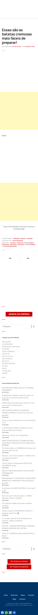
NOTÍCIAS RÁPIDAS (8, 363)
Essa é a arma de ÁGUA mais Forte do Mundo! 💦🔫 (18, 421)
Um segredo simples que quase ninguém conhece (17, 504)
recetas (13, 244)
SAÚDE (4, 368)
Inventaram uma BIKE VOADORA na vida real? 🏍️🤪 (18, 489)
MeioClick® (30, 46)
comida (13, 243)
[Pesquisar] (33, 326)
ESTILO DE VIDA (7, 356)
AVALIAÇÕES (6, 342)
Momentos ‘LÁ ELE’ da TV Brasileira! (15, 435)
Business (14, 595)
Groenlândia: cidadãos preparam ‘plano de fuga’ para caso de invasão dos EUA (17, 396)
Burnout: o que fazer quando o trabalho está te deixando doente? (18, 457)
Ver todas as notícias (19, 561)
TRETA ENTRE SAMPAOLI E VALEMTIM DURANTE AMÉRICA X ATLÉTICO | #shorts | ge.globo (17, 412)
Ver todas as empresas (19, 567)
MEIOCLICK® (28, 605)
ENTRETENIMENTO (8, 351)
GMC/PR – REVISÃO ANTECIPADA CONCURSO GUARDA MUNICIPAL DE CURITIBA (18, 527)
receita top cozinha (25, 243)
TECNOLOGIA (6, 371)
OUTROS (5, 366)
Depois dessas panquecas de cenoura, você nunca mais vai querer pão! (18, 404)
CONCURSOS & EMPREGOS (11, 347)
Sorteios (31, 595)
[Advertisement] (19, 111)
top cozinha (30, 244)
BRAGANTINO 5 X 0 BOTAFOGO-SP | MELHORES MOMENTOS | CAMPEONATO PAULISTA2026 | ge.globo (19, 480)
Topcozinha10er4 (10, 246)
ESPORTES (6, 354)
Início (6, 595)
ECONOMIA (5, 349)
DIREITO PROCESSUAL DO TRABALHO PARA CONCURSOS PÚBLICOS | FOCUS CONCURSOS (18, 442)
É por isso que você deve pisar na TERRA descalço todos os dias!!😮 (17, 497)
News (23, 595)
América (16, 238)
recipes (21, 244)
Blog (14, 599)
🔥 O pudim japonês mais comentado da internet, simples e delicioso (17, 520)
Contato (22, 599)
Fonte (4, 136)
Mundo (30, 238)
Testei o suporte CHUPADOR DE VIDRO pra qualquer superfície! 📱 (17, 512)
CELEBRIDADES (7, 344)
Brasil (23, 238)
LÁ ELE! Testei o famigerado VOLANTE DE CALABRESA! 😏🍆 (17, 464)
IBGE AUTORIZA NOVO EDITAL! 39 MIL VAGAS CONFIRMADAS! (18, 472)
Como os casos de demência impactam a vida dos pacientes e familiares (27, 258)
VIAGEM (4, 373)
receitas (5, 244)
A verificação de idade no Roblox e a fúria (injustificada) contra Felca (17, 429)
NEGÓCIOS (5, 361)
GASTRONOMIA (17, 240)
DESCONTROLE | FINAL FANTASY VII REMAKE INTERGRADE (18, 389)
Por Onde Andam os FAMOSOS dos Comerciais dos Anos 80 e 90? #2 (19, 449)
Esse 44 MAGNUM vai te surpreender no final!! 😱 (10, 258)
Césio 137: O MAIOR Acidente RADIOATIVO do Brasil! (18, 535)
